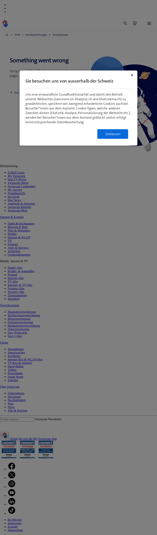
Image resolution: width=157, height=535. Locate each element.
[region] (78, 108)
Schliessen (112, 134)
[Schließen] (132, 75)
